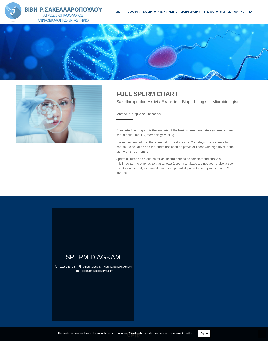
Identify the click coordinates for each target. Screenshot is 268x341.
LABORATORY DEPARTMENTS (160, 12)
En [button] (251, 12)
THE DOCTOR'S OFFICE (217, 12)
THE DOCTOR (132, 12)
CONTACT (240, 12)
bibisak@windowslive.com (97, 270)
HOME (117, 12)
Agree (204, 333)
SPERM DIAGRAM (190, 12)
